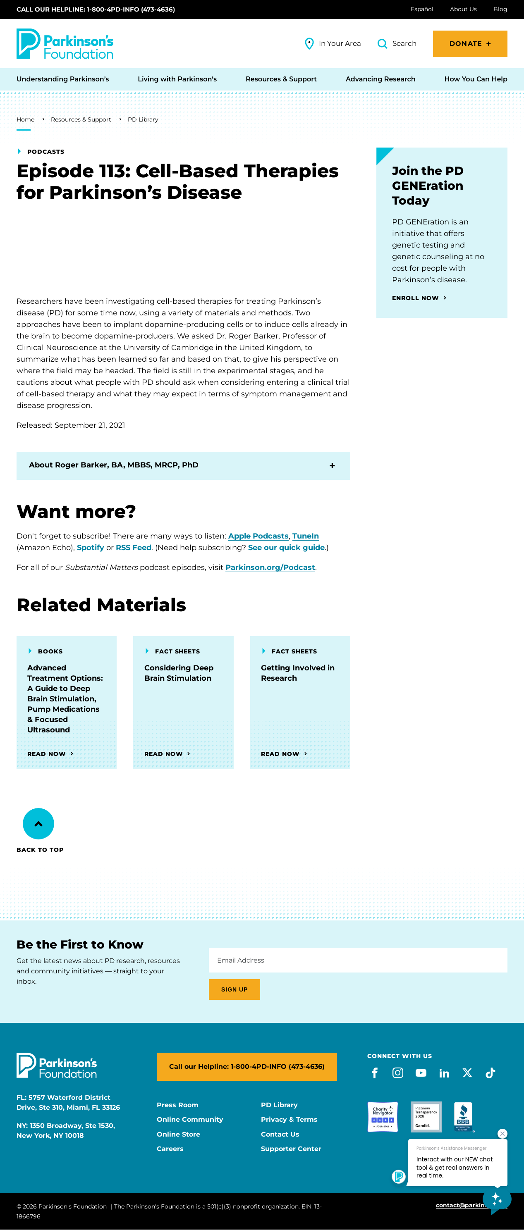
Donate (466, 44)
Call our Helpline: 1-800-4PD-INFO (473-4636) (96, 9)
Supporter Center (291, 1149)
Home (25, 119)
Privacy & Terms (289, 1119)
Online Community (190, 1119)
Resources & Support (81, 119)
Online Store (178, 1134)
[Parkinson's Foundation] (65, 43)
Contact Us (280, 1134)
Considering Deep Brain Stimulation (178, 673)
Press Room (178, 1105)
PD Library (143, 119)
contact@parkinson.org (471, 1205)
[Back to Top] (38, 823)
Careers (170, 1149)
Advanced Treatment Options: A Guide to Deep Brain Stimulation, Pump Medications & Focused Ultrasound (65, 698)
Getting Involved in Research (298, 673)
